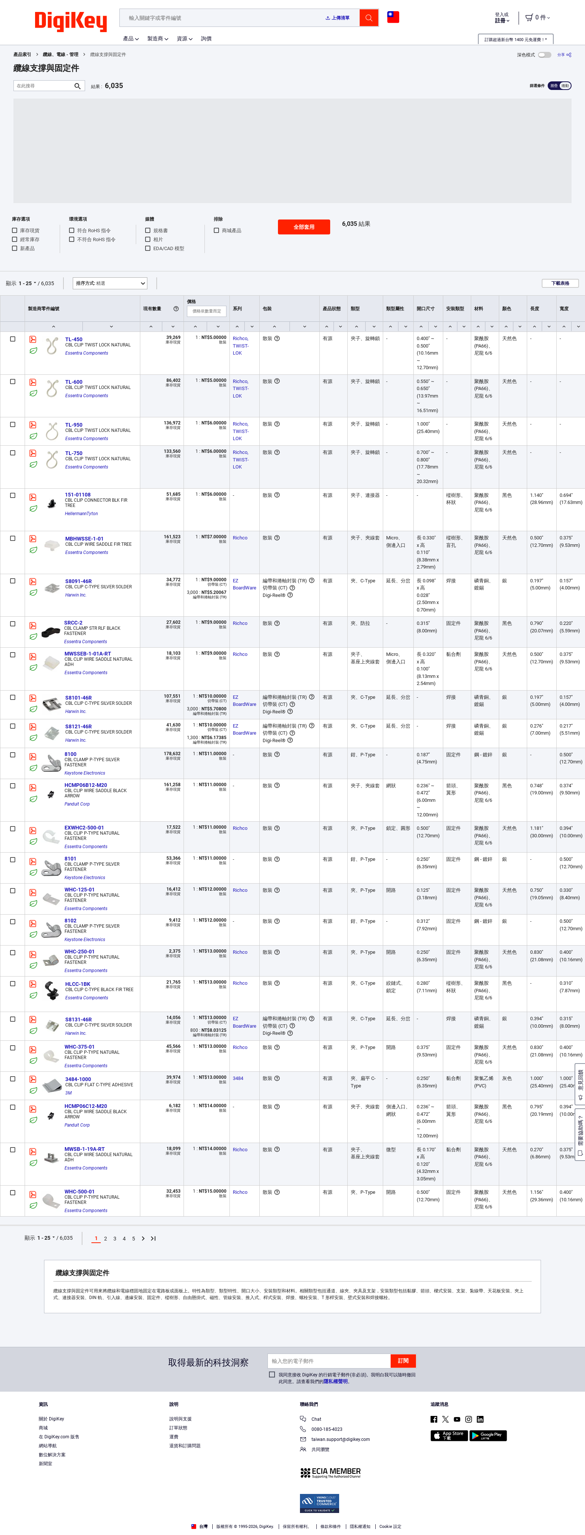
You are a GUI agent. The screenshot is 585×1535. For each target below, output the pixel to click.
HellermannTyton (81, 513)
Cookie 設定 (390, 1526)
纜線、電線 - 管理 (60, 54)
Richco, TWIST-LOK (241, 346)
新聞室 (45, 1463)
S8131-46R (78, 1019)
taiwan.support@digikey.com (335, 1440)
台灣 (199, 1526)
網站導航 (48, 1445)
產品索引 (22, 54)
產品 (128, 38)
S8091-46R (78, 581)
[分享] (564, 55)
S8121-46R (78, 726)
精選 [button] (90, 283)
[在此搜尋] (43, 86)
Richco (240, 538)
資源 (182, 38)
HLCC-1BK (77, 984)
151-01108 (78, 495)
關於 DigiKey (51, 1419)
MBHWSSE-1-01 (84, 539)
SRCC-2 (73, 623)
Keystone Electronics (85, 773)
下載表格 (560, 283)
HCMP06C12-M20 (86, 1106)
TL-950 (73, 425)
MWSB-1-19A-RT (85, 1149)
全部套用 (304, 227)
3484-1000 (78, 1079)
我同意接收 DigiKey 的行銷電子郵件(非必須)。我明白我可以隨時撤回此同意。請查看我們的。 (347, 1378)
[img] (71, 22)
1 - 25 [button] (25, 283)
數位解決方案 (52, 1454)
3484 (238, 1078)
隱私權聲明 (335, 1381)
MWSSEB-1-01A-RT (88, 654)
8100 (70, 754)
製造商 (155, 38)
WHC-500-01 (80, 1192)
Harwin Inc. (76, 595)
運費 (173, 1436)
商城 (43, 1427)
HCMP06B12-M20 (86, 785)
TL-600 (73, 382)
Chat (310, 1419)
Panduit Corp (77, 804)
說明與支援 (180, 1419)
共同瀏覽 (314, 1450)
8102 (70, 921)
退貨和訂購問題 (185, 1445)
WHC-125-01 (80, 890)
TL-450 (73, 339)
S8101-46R (78, 698)
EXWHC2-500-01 (84, 828)
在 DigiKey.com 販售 (59, 1436)
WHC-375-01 (80, 1047)
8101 (70, 859)
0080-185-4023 (321, 1429)
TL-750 (73, 453)
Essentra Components (86, 353)
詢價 (206, 38)
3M (68, 1093)
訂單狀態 (178, 1427)
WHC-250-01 (80, 952)
